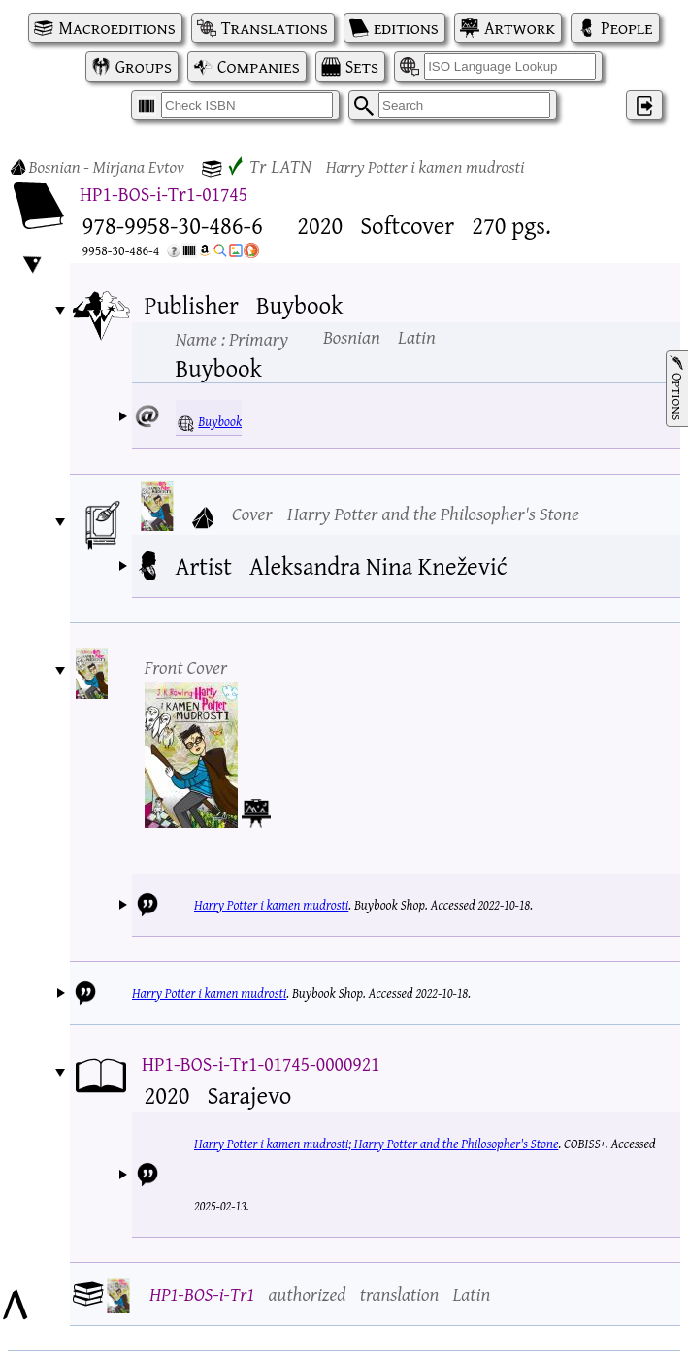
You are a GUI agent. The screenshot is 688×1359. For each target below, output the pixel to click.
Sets (361, 66)
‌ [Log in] (644, 105)
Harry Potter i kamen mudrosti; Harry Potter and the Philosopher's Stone (376, 1143)
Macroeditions (116, 28)
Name (232, 338)
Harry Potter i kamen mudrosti (271, 904)
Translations (274, 28)
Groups (143, 66)
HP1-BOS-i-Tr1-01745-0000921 (261, 1063)
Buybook (220, 421)
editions (406, 28)
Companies (258, 66)
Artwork (519, 28)
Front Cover (186, 666)
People (626, 28)
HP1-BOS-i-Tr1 (201, 1293)
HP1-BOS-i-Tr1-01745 (163, 194)
